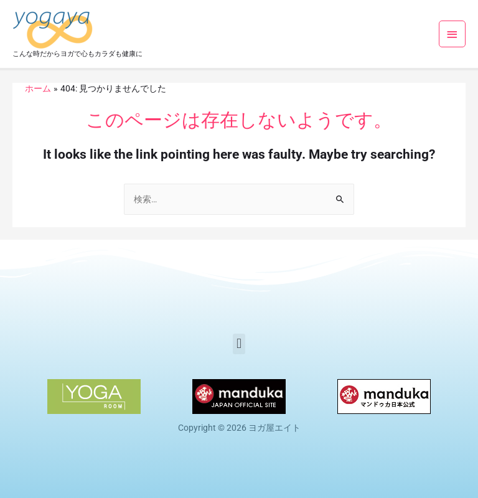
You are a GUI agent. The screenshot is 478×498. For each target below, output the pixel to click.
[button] (239, 344)
